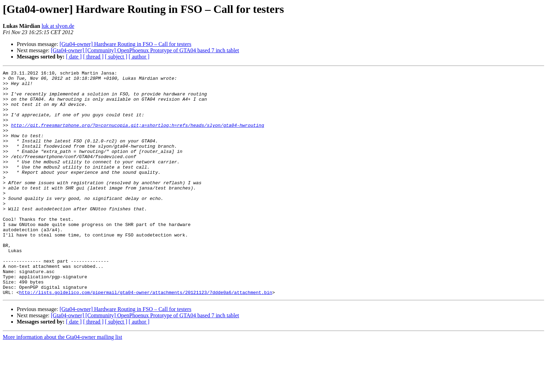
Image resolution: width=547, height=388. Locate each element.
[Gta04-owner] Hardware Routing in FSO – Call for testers (126, 44)
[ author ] (139, 57)
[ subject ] (116, 57)
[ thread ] (93, 57)
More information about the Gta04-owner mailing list (62, 382)
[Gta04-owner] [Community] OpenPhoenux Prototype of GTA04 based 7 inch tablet (145, 50)
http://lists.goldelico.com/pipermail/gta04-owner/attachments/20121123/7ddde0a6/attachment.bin (145, 337)
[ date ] (74, 57)
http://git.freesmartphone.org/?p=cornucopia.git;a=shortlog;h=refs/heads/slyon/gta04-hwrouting (137, 136)
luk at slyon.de (58, 26)
